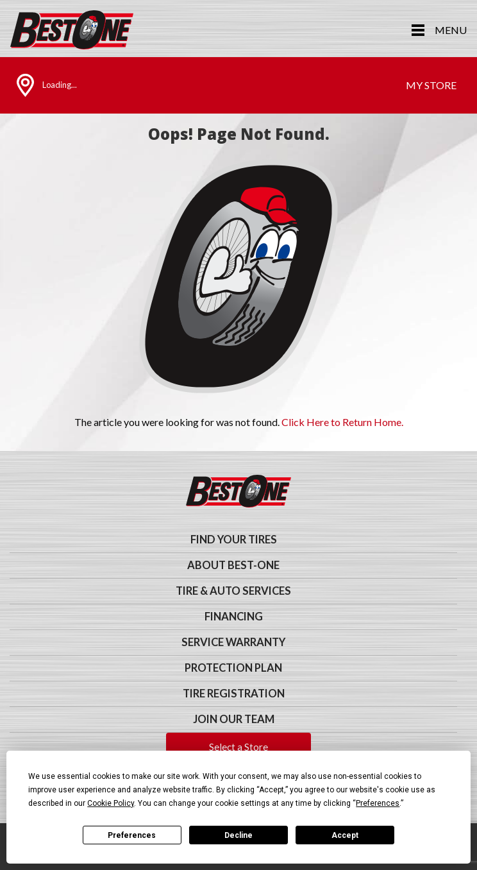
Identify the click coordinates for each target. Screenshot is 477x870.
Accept (344, 835)
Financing (234, 616)
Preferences (132, 835)
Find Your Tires (233, 539)
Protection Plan (233, 667)
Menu (451, 30)
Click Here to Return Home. (342, 422)
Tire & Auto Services (233, 590)
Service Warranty (233, 642)
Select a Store (238, 747)
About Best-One (233, 565)
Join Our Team (233, 719)
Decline (238, 835)
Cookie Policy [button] (110, 803)
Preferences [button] (377, 803)
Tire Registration (234, 693)
